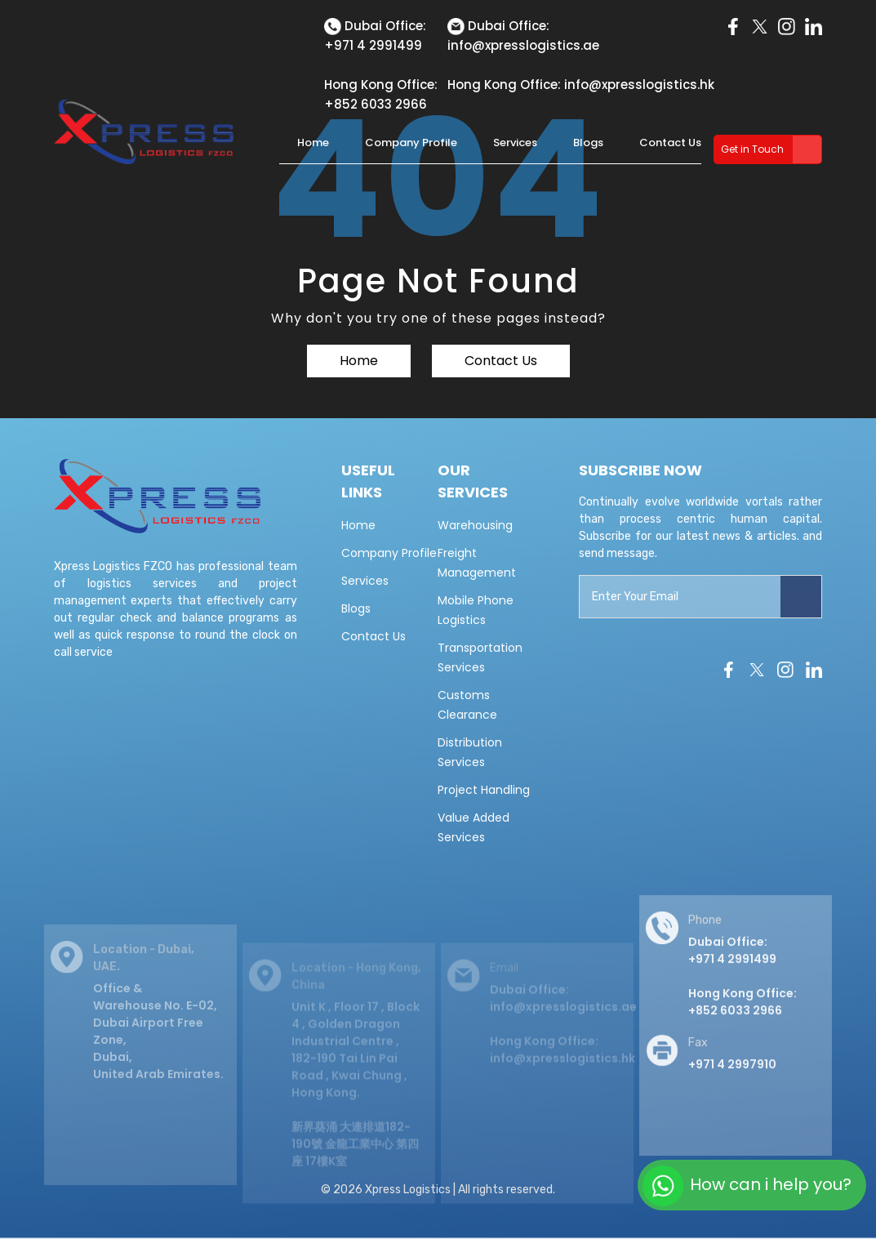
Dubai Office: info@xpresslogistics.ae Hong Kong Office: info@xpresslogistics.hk (563, 1034)
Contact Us (670, 142)
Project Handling (484, 790)
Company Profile (411, 142)
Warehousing (475, 525)
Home (313, 142)
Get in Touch (752, 149)
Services (515, 142)
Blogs (588, 142)
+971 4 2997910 (732, 1075)
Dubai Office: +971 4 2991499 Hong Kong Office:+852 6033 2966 (742, 987)
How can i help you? (747, 1185)
